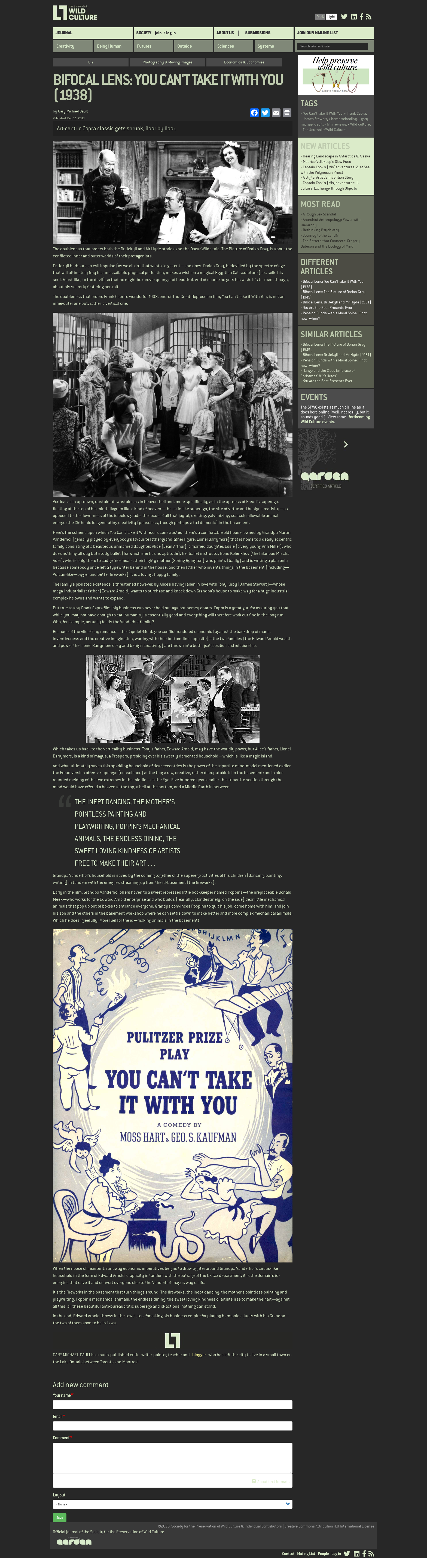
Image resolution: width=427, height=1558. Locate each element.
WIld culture (360, 124)
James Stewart (315, 118)
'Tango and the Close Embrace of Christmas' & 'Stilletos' (328, 373)
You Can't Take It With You (323, 113)
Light (331, 16)
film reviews (336, 124)
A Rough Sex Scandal (319, 214)
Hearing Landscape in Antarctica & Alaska (336, 156)
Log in (336, 1553)
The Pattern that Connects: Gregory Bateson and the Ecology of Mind (330, 243)
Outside (184, 46)
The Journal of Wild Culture (324, 129)
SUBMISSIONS (257, 33)
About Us (225, 33)
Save (59, 1518)
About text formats (270, 1481)
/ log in (170, 33)
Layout (59, 1495)
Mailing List (306, 1553)
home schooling (344, 118)
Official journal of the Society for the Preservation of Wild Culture (108, 1531)
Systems (266, 46)
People (323, 1553)
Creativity (65, 46)
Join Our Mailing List (317, 33)
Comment (61, 1437)
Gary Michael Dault (73, 111)
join (158, 33)
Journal (64, 33)
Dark (320, 16)
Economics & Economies (244, 62)
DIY (90, 62)
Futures (144, 46)
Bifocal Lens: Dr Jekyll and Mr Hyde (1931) (337, 302)
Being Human (109, 46)
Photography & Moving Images (168, 62)
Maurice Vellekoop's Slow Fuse (327, 161)
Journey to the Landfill (321, 235)
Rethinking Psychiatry (321, 229)
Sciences (225, 46)
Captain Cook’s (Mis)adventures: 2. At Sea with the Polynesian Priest (335, 170)
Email (58, 1416)
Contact (288, 1553)
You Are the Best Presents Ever (327, 307)
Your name (62, 1395)
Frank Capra (356, 113)
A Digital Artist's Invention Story (328, 177)
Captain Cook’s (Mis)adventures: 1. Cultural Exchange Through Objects (330, 185)
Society (143, 33)
